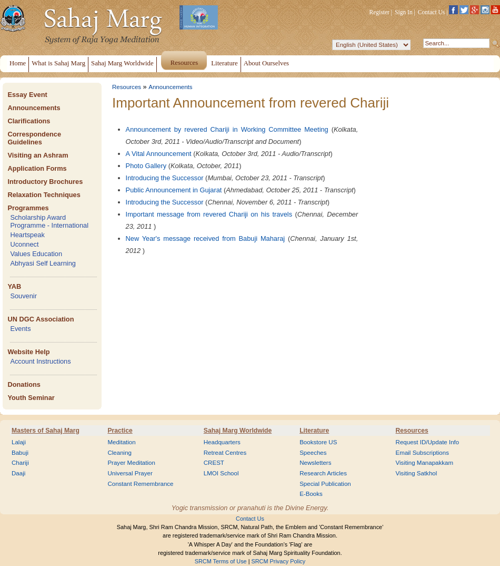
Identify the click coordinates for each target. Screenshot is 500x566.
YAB (14, 286)
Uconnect (24, 244)
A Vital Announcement (159, 154)
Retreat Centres (225, 453)
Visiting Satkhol (416, 473)
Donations (24, 384)
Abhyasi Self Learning (43, 263)
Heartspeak (27, 235)
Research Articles (323, 473)
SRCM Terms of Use (221, 561)
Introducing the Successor (165, 178)
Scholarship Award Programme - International (49, 221)
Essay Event (27, 95)
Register (379, 12)
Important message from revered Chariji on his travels (209, 214)
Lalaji (19, 442)
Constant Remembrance (140, 484)
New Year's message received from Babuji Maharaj (205, 238)
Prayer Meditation (131, 463)
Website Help (28, 352)
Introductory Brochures (45, 182)
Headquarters (222, 442)
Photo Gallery (146, 166)
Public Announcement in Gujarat (174, 190)
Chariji (20, 463)
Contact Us (431, 12)
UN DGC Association (40, 319)
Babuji (20, 453)
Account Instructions (40, 361)
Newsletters (315, 463)
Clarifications (28, 121)
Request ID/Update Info (427, 442)
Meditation (121, 442)
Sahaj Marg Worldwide (238, 430)
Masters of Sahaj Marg (45, 430)
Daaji (18, 473)
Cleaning (119, 453)
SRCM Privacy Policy (279, 561)
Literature (314, 430)
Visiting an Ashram (37, 155)
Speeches (312, 453)
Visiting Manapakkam (425, 463)
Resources (126, 87)
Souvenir (23, 296)
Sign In (404, 12)
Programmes (27, 208)
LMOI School (221, 473)
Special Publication (325, 484)
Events (20, 329)
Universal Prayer (129, 473)
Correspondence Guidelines (34, 138)
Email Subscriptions (422, 453)
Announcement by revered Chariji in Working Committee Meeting (227, 129)
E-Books (311, 494)
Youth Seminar (30, 398)
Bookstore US (318, 442)
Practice (119, 430)
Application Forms (36, 168)
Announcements (33, 108)
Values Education (36, 254)
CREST (214, 463)
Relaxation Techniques (43, 195)
